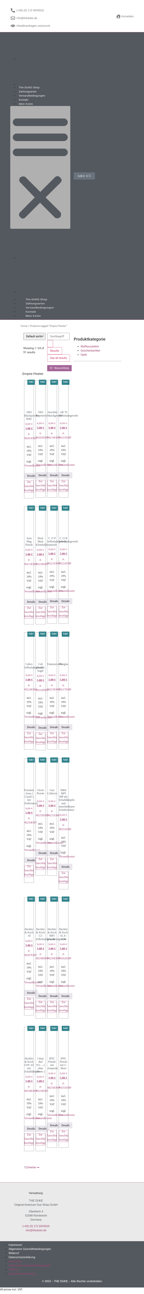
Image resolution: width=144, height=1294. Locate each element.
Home (24, 326)
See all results (58, 358)
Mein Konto (26, 103)
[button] (40, 167)
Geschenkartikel (90, 350)
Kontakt (23, 99)
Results (54, 350)
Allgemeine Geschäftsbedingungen (30, 1249)
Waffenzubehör (90, 346)
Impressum (15, 1244)
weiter (34, 1167)
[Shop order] (34, 336)
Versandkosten (32, 465)
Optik (84, 354)
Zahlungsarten (28, 91)
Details (31, 475)
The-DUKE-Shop (29, 87)
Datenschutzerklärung (22, 1257)
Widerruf (14, 1253)
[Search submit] (50, 343)
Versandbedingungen (32, 95)
